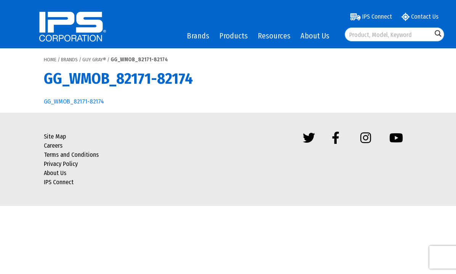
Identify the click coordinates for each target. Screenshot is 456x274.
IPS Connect (371, 16)
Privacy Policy (61, 163)
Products (233, 35)
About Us (314, 35)
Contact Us (419, 16)
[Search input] (389, 34)
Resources (274, 35)
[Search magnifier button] (438, 33)
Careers (53, 145)
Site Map (55, 136)
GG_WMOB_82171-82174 (74, 101)
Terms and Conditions (71, 154)
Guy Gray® (94, 59)
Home (50, 59)
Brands (198, 35)
